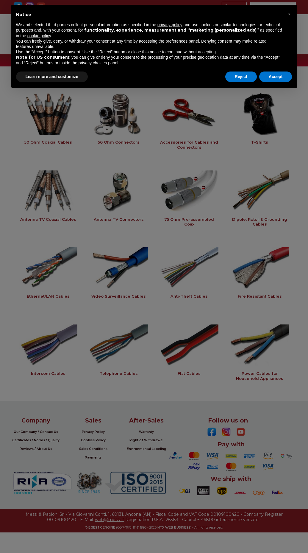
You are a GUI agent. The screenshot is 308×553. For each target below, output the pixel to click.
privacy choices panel (98, 62)
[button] (289, 14)
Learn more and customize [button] (52, 76)
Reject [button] (241, 76)
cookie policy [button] (39, 35)
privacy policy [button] (169, 24)
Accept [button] (276, 76)
